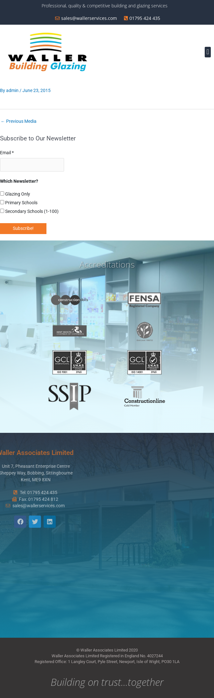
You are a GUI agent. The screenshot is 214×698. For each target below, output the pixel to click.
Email (7, 152)
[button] (208, 52)
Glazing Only (15, 194)
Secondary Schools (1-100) (29, 211)
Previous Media (19, 121)
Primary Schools (18, 202)
